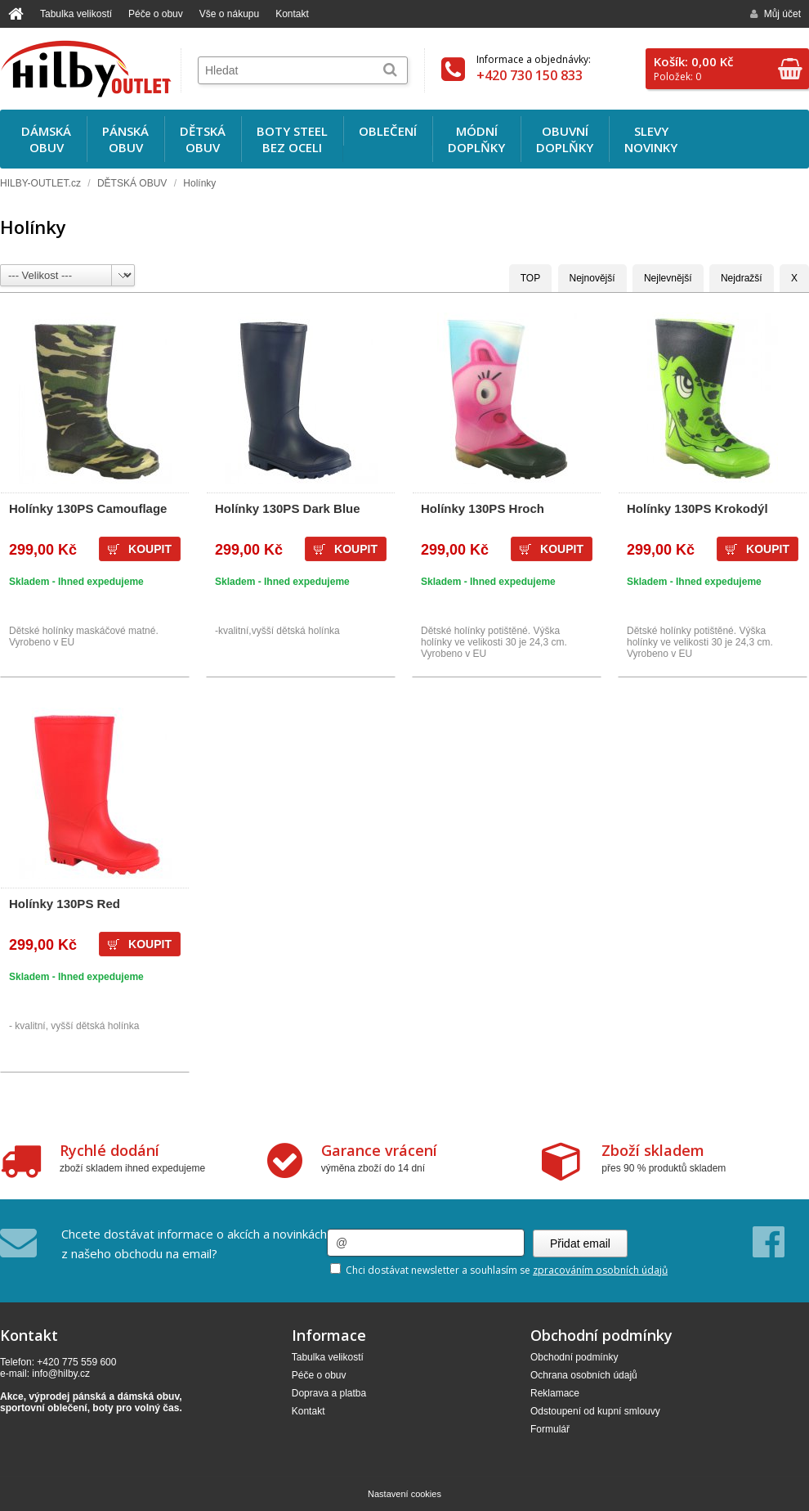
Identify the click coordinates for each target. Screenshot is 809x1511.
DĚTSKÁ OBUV (132, 183)
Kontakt (292, 14)
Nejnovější (592, 278)
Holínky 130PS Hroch (482, 508)
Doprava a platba (329, 1393)
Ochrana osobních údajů (583, 1375)
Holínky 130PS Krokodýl (697, 508)
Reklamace (554, 1393)
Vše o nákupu (229, 14)
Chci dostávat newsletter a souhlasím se (499, 1270)
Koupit (150, 548)
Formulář (550, 1429)
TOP (530, 278)
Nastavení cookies (404, 1494)
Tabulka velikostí (76, 14)
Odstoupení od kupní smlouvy (595, 1411)
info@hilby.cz (61, 1373)
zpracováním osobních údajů (600, 1270)
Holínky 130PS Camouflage (88, 508)
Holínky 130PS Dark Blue (287, 508)
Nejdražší (741, 278)
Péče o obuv (155, 14)
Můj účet (775, 14)
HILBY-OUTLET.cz (40, 183)
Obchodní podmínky (574, 1357)
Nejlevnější (668, 278)
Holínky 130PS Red (64, 904)
